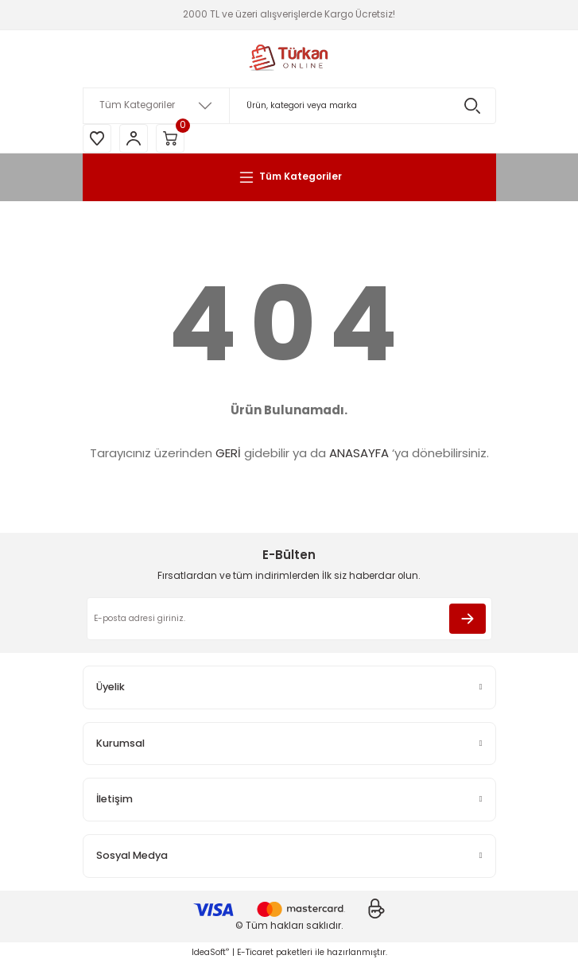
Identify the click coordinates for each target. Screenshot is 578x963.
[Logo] (289, 59)
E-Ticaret (255, 952)
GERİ (228, 453)
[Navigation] (289, 177)
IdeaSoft (210, 952)
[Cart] (170, 138)
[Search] (289, 105)
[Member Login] (133, 138)
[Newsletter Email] (289, 618)
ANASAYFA (359, 453)
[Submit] (467, 619)
